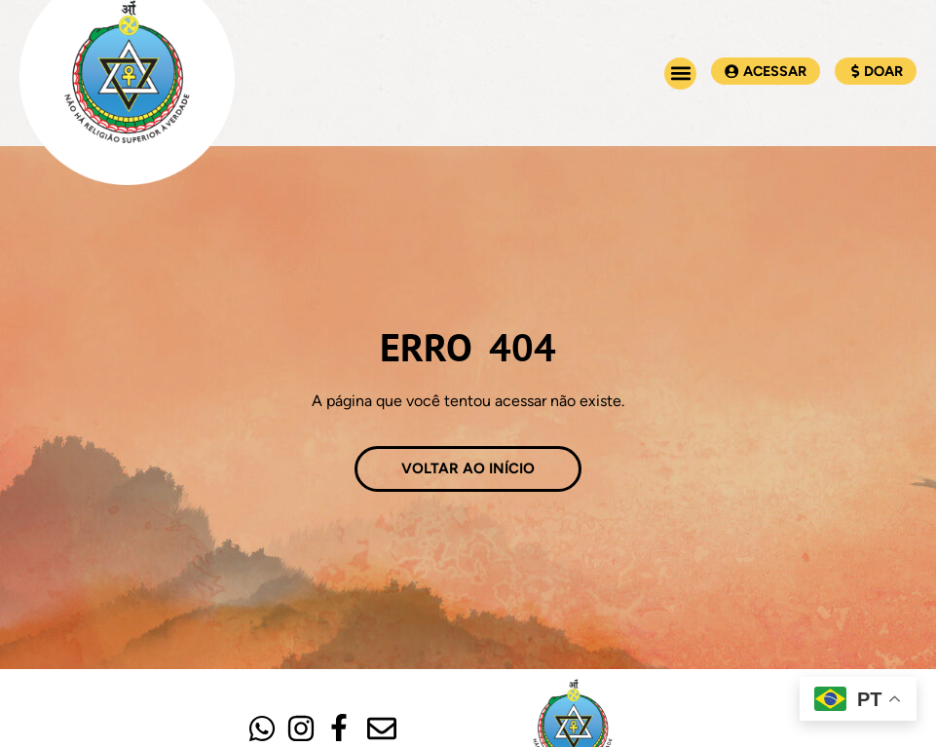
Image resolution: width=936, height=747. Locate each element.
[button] (680, 73)
